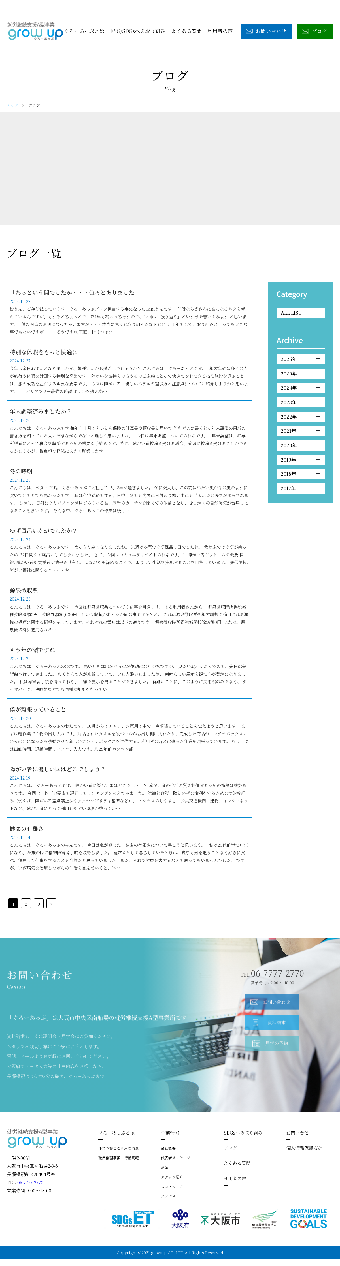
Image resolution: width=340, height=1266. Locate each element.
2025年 (300, 375)
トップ (13, 105)
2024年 (300, 390)
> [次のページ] (51, 911)
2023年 (300, 405)
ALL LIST (293, 313)
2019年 (300, 466)
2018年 (300, 481)
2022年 (300, 420)
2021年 (300, 436)
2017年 (300, 496)
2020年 (300, 451)
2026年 (300, 360)
